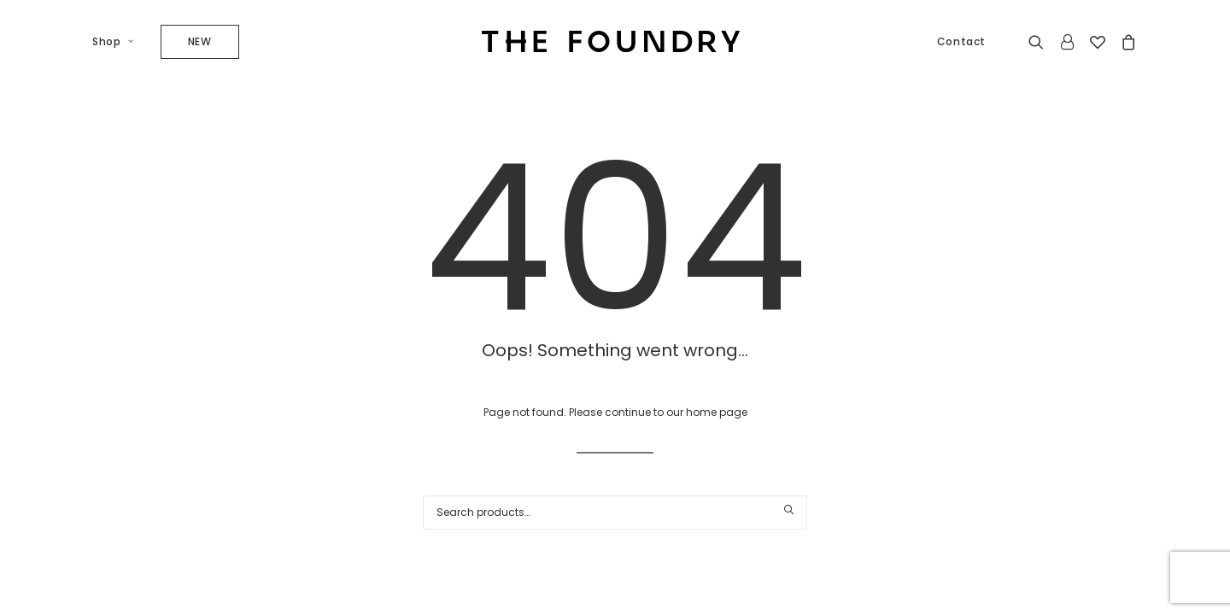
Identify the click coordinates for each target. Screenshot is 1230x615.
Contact (961, 41)
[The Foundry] (611, 41)
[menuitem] (119, 41)
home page (716, 412)
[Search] (615, 512)
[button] (1039, 41)
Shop (113, 41)
